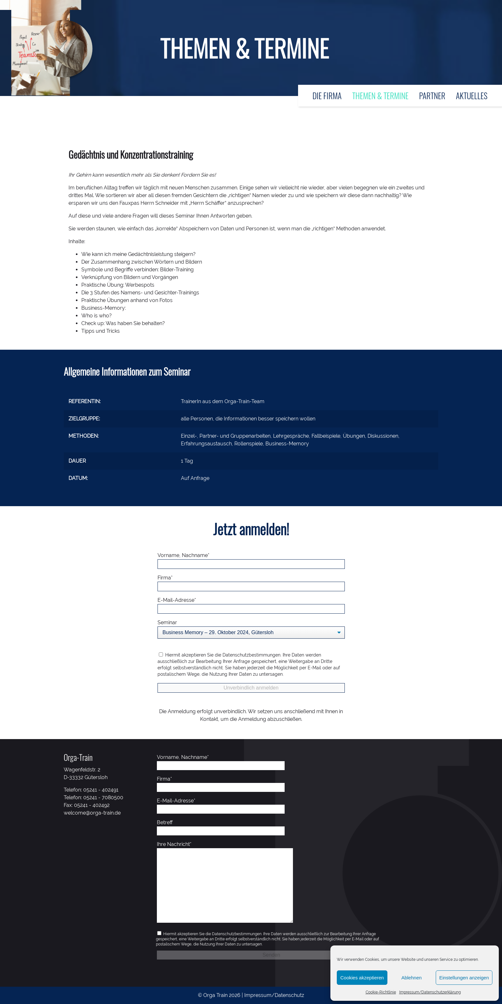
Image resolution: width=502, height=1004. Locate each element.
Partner (432, 95)
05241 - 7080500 (103, 797)
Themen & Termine (380, 95)
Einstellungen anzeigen (464, 977)
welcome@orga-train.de (92, 813)
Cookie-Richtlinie (381, 992)
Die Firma (327, 95)
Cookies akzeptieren (362, 977)
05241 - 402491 (100, 790)
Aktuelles (472, 95)
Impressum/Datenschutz (274, 995)
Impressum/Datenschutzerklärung (430, 992)
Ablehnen (411, 977)
